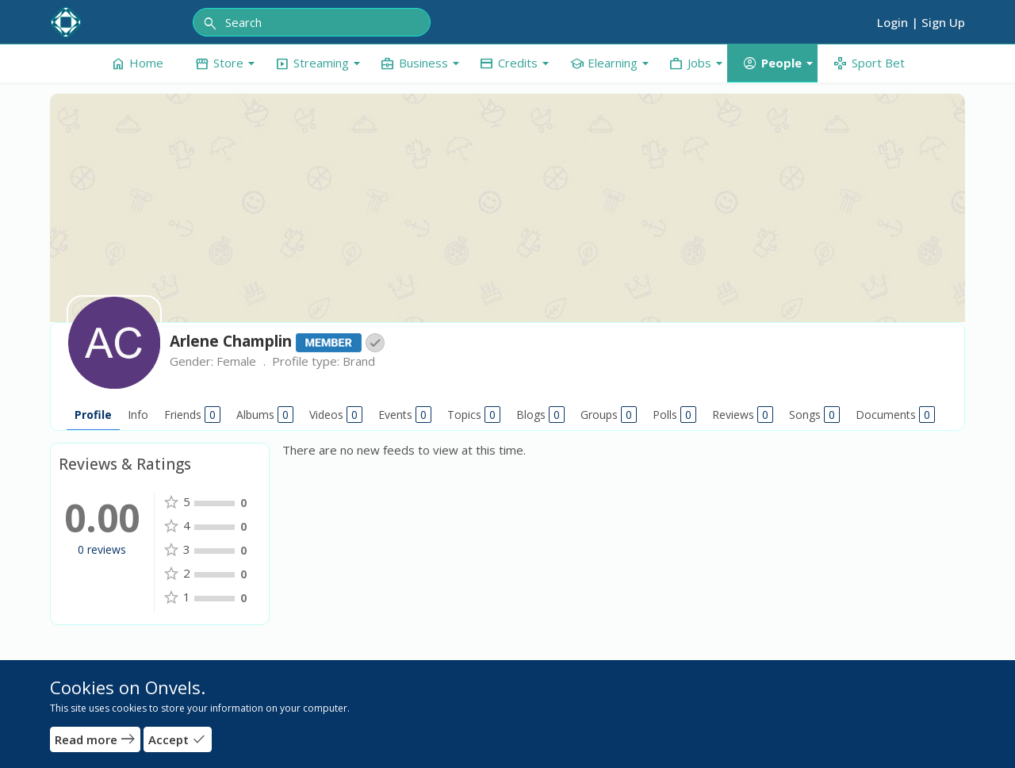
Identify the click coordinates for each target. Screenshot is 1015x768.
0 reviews (102, 549)
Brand (359, 361)
